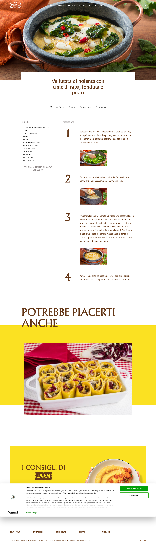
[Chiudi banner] (153, 514)
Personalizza (134, 522)
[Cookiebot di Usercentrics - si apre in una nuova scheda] (13, 540)
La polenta (92, 5)
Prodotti (71, 5)
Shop (101, 5)
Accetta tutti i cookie (134, 516)
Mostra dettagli (31, 540)
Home (52, 5)
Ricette (81, 5)
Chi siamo (61, 5)
